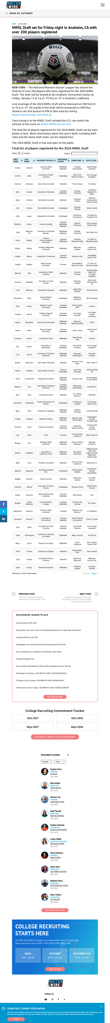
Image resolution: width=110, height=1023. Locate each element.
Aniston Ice (55, 797)
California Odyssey (58, 871)
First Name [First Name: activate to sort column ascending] (15, 161)
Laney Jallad (55, 839)
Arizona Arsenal (57, 816)
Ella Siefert (55, 783)
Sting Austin (55, 788)
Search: (81, 153)
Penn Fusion (55, 858)
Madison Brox (56, 880)
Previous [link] (87, 573)
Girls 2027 (33, 718)
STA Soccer (55, 899)
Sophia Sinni (56, 769)
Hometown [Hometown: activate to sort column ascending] (76, 161)
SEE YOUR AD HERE (55, 697)
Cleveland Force (57, 802)
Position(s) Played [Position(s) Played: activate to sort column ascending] (62, 161)
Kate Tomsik (55, 811)
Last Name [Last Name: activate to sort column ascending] (26, 161)
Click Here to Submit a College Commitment (55, 737)
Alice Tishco (55, 894)
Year (58, 762)
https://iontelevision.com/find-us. (32, 114)
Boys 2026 (77, 726)
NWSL (14, 24)
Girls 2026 (77, 718)
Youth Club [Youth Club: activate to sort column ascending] (91, 161)
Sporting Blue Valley (59, 885)
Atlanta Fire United (58, 830)
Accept (16, 1019)
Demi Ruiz (55, 866)
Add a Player (55, 969)
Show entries (21, 153)
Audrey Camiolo (57, 825)
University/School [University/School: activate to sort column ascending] (45, 161)
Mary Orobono (56, 852)
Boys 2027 (33, 726)
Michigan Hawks (57, 844)
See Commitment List (55, 910)
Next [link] (94, 573)
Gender (45, 762)
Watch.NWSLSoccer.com (56, 124)
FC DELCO (53, 774)
